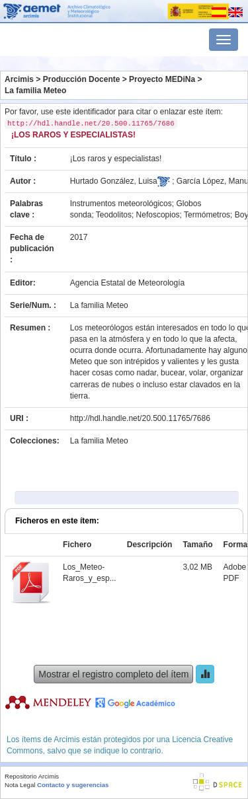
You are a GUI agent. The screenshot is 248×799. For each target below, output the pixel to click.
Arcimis (19, 79)
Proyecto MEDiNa (162, 79)
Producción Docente (81, 79)
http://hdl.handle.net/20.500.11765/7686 (140, 418)
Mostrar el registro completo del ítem (113, 674)
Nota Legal (20, 784)
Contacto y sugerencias (72, 784)
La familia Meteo (35, 90)
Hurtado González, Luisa (113, 181)
